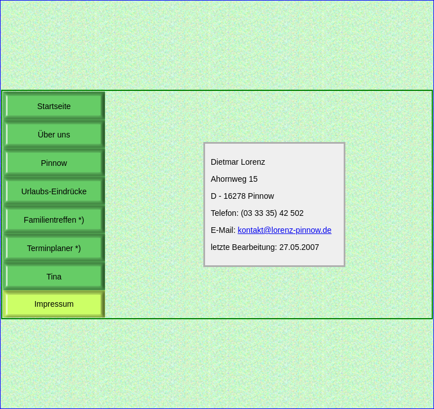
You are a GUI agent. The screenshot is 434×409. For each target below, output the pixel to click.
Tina (54, 276)
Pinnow (54, 163)
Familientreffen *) (54, 219)
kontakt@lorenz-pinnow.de (284, 230)
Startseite (53, 106)
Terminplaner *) (54, 248)
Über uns (54, 134)
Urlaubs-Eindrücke (53, 191)
